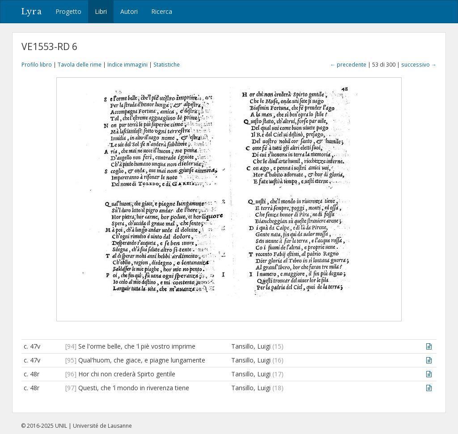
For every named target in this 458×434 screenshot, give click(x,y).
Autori (129, 11)
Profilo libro (36, 64)
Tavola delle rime (80, 64)
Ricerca (161, 11)
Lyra (31, 12)
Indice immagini (127, 64)
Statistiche (166, 64)
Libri (101, 11)
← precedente (348, 64)
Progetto (68, 11)
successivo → (419, 64)
